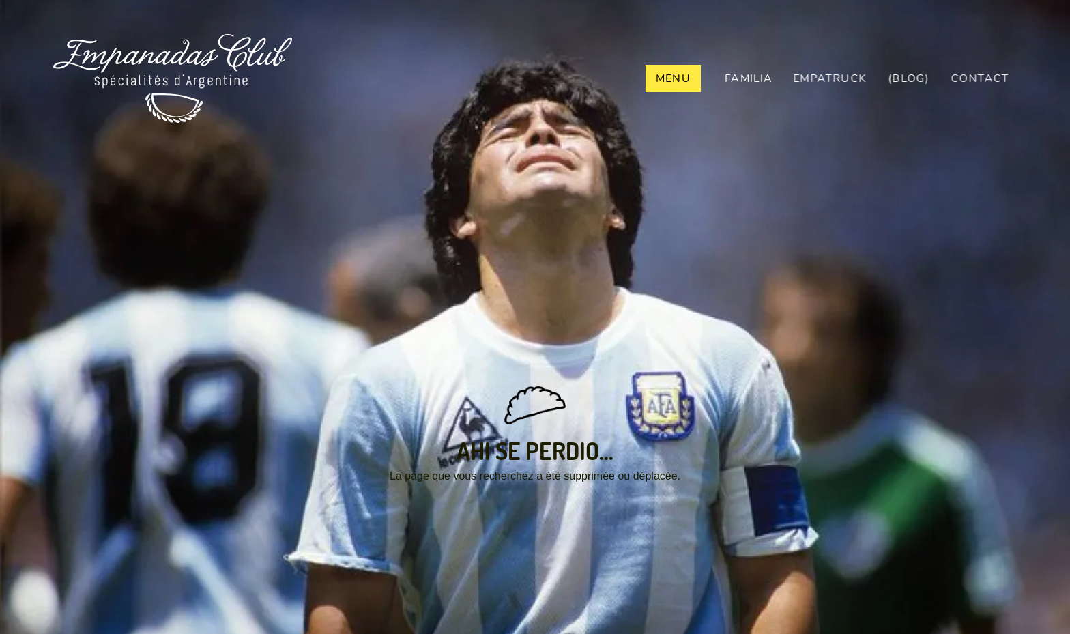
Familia (748, 78)
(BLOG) (910, 78)
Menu (673, 78)
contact (983, 78)
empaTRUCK (830, 78)
